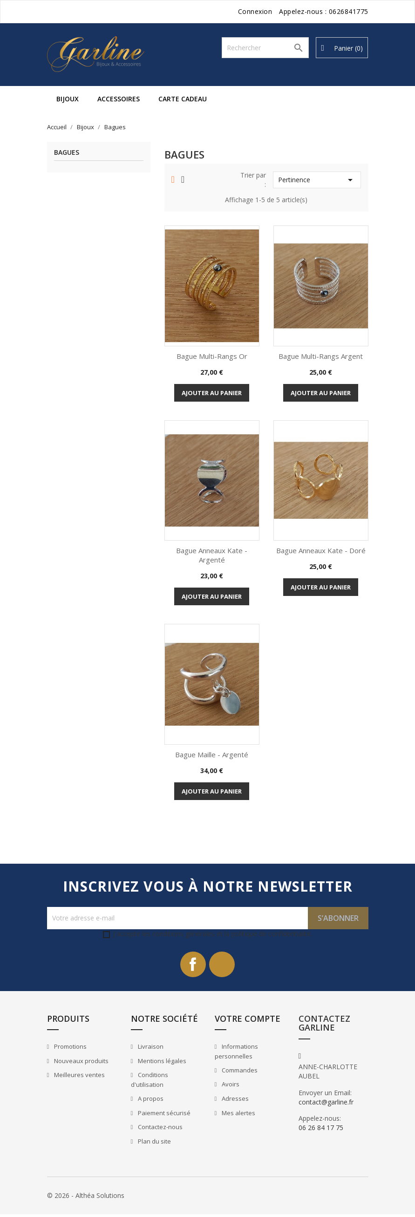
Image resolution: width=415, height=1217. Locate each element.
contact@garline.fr (326, 1104)
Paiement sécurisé (163, 1115)
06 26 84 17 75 (321, 1130)
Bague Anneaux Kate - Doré (321, 550)
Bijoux (67, 98)
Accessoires (118, 98)
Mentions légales (161, 1063)
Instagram (224, 965)
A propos (149, 1101)
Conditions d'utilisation (150, 1082)
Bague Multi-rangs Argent (321, 356)
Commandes (239, 1072)
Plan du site (153, 1143)
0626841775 (348, 11)
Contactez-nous (159, 1129)
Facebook (192, 965)
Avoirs (229, 1087)
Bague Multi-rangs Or (212, 356)
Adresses (234, 1101)
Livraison (149, 1049)
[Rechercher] (265, 47)
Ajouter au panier (212, 393)
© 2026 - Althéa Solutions (85, 1198)
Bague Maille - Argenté (211, 754)
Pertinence (317, 179)
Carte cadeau (182, 98)
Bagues (66, 153)
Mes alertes (237, 1115)
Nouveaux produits (81, 1063)
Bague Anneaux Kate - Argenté (211, 555)
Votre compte (247, 1020)
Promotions (70, 1049)
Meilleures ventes (79, 1077)
